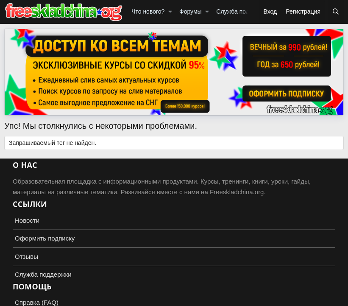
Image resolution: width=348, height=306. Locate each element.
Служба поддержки (242, 11)
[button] (170, 12)
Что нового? (147, 11)
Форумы (190, 11)
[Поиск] (336, 12)
